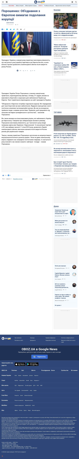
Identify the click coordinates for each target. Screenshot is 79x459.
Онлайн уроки (28, 385)
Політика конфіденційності (67, 337)
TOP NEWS (58, 112)
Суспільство (64, 370)
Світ (22, 370)
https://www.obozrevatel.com (53, 417)
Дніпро (31, 375)
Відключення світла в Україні (63, 5)
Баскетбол (22, 380)
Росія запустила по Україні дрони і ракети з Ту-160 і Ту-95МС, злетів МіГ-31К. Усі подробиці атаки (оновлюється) (65, 136)
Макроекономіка (29, 400)
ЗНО (38, 385)
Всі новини (74, 370)
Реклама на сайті (19, 340)
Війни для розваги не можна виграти (61, 221)
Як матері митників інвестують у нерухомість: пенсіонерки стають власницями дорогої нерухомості (65, 150)
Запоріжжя (25, 375)
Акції (31, 390)
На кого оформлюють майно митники (63, 155)
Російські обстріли (49, 5)
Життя (33, 370)
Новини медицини (19, 405)
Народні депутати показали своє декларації (65, 37)
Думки (56, 206)
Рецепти (17, 395)
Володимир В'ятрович (60, 268)
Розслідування (45, 370)
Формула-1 (36, 380)
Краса (25, 410)
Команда (32, 337)
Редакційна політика (17, 178)
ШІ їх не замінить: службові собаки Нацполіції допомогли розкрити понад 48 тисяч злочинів (62, 285)
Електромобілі (24, 390)
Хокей (27, 380)
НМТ (41, 385)
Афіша (16, 410)
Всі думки (58, 305)
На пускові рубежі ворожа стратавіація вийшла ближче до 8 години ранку (64, 140)
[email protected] (20, 448)
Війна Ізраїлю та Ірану (31, 5)
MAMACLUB (28, 405)
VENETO (40, 5)
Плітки (20, 410)
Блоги (53, 370)
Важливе (57, 10)
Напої (21, 395)
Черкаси (36, 375)
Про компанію (18, 337)
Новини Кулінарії (28, 395)
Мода (29, 410)
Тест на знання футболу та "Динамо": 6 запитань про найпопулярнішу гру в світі (62, 231)
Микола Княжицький (59, 300)
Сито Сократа (58, 279)
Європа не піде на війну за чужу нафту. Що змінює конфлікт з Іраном (63, 296)
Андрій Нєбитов (58, 289)
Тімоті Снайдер (58, 225)
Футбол (16, 380)
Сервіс (35, 390)
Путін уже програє (60, 266)
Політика (14, 370)
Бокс (31, 380)
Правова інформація (50, 337)
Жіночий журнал (36, 410)
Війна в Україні (19, 5)
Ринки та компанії (19, 400)
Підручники (21, 385)
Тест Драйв (17, 390)
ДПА (34, 385)
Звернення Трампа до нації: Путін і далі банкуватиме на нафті (61, 211)
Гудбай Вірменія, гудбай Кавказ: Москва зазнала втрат (62, 275)
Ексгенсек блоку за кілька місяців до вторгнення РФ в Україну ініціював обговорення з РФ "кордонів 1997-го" (63, 170)
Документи (33, 340)
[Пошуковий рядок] (76, 2)
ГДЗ (16, 385)
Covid (33, 405)
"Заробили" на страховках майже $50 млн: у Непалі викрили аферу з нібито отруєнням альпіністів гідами (61, 66)
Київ (16, 375)
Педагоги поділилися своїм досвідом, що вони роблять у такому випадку (61, 54)
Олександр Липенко (59, 235)
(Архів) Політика (10, 22)
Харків (19, 375)
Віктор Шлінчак (58, 216)
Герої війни (11, 5)
